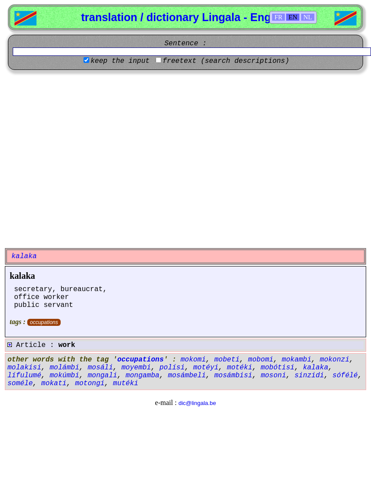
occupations (44, 322)
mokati (54, 383)
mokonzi (334, 360)
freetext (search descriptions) (226, 61)
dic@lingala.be (197, 403)
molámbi (64, 368)
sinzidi (309, 376)
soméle (20, 383)
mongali (102, 376)
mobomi (260, 360)
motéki (239, 368)
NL (307, 17)
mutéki (125, 383)
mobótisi (278, 368)
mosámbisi (233, 376)
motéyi (205, 368)
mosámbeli (187, 376)
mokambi (296, 360)
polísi (172, 368)
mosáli (100, 368)
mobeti (227, 360)
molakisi (24, 368)
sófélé (345, 376)
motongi (90, 383)
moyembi (136, 368)
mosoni (273, 376)
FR (278, 17)
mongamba (143, 376)
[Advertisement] (82, 159)
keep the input (120, 61)
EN (292, 17)
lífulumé (24, 376)
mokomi (193, 360)
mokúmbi (64, 376)
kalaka (22, 276)
